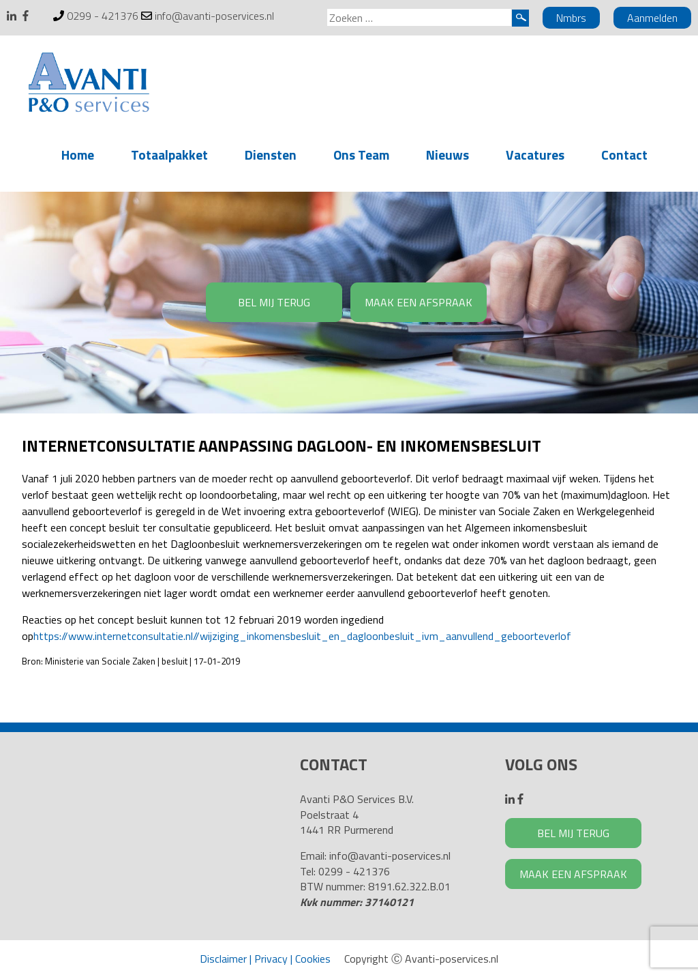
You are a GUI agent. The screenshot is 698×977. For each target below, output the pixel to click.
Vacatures (535, 154)
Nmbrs (571, 18)
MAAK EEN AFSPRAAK (418, 302)
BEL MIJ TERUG (274, 302)
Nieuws (447, 154)
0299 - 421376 (102, 16)
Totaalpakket (169, 154)
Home (77, 154)
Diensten (271, 154)
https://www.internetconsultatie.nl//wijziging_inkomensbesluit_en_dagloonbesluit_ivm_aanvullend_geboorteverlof (302, 636)
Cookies (313, 958)
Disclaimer (223, 958)
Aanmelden (652, 18)
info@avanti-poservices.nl (214, 16)
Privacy (271, 958)
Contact (624, 154)
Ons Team (361, 154)
